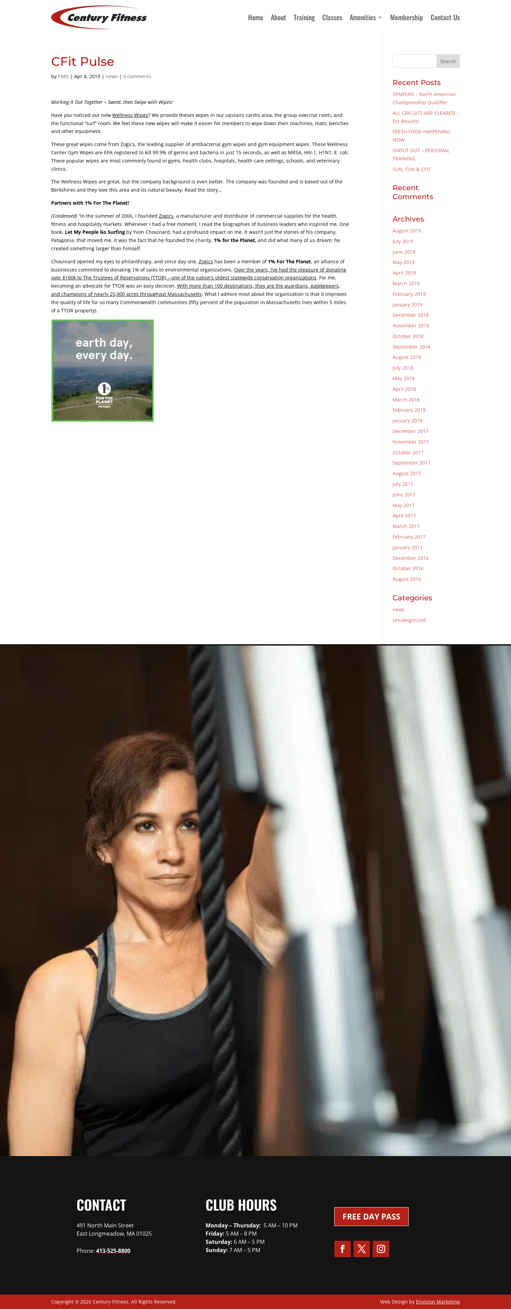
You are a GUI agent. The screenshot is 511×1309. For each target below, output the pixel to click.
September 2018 (411, 347)
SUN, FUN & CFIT (412, 169)
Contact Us (445, 17)
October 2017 (408, 452)
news (112, 76)
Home (255, 17)
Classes (332, 17)
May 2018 (404, 378)
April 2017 (404, 515)
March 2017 (406, 526)
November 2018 (411, 325)
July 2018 (403, 367)
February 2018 (409, 410)
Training (304, 17)
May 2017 (404, 505)
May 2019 (404, 262)
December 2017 (411, 431)
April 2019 (404, 272)
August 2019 (407, 230)
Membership (406, 17)
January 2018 (407, 420)
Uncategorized (409, 620)
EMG (63, 76)
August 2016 (407, 579)
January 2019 (407, 304)
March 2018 (406, 399)
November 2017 (411, 442)
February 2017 (409, 536)
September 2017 (411, 462)
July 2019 (403, 241)
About (278, 17)
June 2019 (404, 252)
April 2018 (404, 389)
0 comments (137, 76)
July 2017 (403, 484)
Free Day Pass (371, 1216)
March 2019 (406, 283)
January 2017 (407, 547)
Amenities (363, 17)
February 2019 (409, 294)
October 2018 (408, 336)
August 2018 (407, 357)
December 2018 (411, 315)
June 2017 (404, 494)
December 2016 (411, 558)
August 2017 (407, 473)
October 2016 (408, 568)
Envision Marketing (438, 1301)
